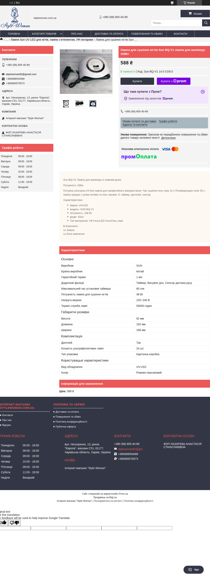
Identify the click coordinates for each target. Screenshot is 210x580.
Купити (137, 81)
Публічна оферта (66, 426)
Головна (14, 33)
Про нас (77, 33)
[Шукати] (206, 22)
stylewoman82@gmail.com (21, 74)
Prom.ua (123, 493)
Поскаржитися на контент (108, 501)
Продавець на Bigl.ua (105, 497)
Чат (193, 569)
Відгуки (6, 425)
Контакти (180, 33)
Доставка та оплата (109, 33)
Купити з (173, 81)
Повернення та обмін (147, 33)
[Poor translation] (14, 523)
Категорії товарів (44, 33)
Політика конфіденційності (71, 421)
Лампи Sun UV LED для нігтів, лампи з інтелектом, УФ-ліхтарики (52, 39)
